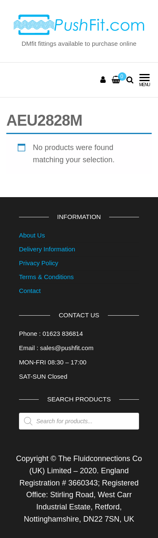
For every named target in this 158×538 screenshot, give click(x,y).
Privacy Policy (38, 262)
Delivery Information (47, 249)
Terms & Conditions (46, 276)
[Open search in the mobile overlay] (79, 421)
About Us (32, 235)
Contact (30, 290)
